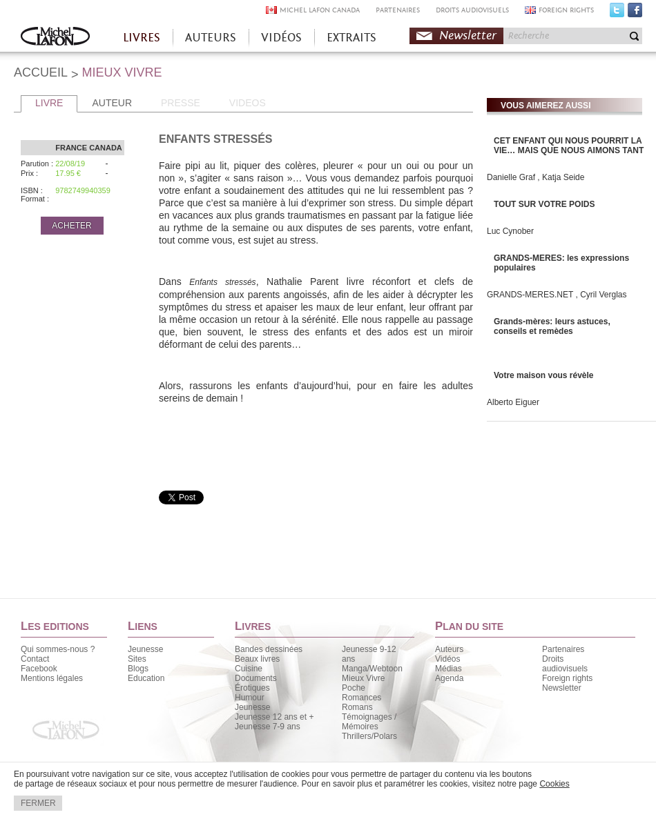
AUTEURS (210, 37)
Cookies (554, 784)
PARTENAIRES (398, 10)
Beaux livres (257, 659)
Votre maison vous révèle (544, 375)
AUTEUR (112, 102)
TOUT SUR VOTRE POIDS (544, 204)
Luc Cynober (510, 231)
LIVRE (49, 102)
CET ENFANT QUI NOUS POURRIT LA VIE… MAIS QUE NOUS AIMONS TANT (569, 145)
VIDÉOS (281, 37)
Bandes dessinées (268, 649)
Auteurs (449, 649)
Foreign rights (567, 678)
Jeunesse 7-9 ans (267, 726)
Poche (353, 688)
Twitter (617, 13)
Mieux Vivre (363, 678)
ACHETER (71, 225)
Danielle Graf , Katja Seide (535, 177)
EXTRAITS (351, 37)
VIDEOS (247, 102)
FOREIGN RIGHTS (566, 10)
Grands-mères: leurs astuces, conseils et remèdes (552, 326)
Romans (357, 707)
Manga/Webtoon (372, 668)
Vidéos (447, 659)
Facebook (635, 13)
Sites (137, 659)
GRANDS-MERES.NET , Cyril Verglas (556, 294)
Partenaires (563, 649)
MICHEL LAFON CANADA (320, 10)
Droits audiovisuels (565, 663)
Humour (249, 697)
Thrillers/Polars (369, 736)
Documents (256, 678)
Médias (448, 668)
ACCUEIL (41, 72)
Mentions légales (52, 678)
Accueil (55, 37)
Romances (361, 697)
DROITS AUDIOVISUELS (472, 10)
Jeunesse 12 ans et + (274, 717)
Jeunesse (145, 649)
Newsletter (467, 35)
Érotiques (252, 688)
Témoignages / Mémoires (369, 721)
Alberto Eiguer (513, 402)
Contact (35, 659)
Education (146, 678)
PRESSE (180, 102)
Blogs (138, 668)
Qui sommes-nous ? (58, 649)
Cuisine (248, 668)
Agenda (449, 678)
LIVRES (141, 37)
